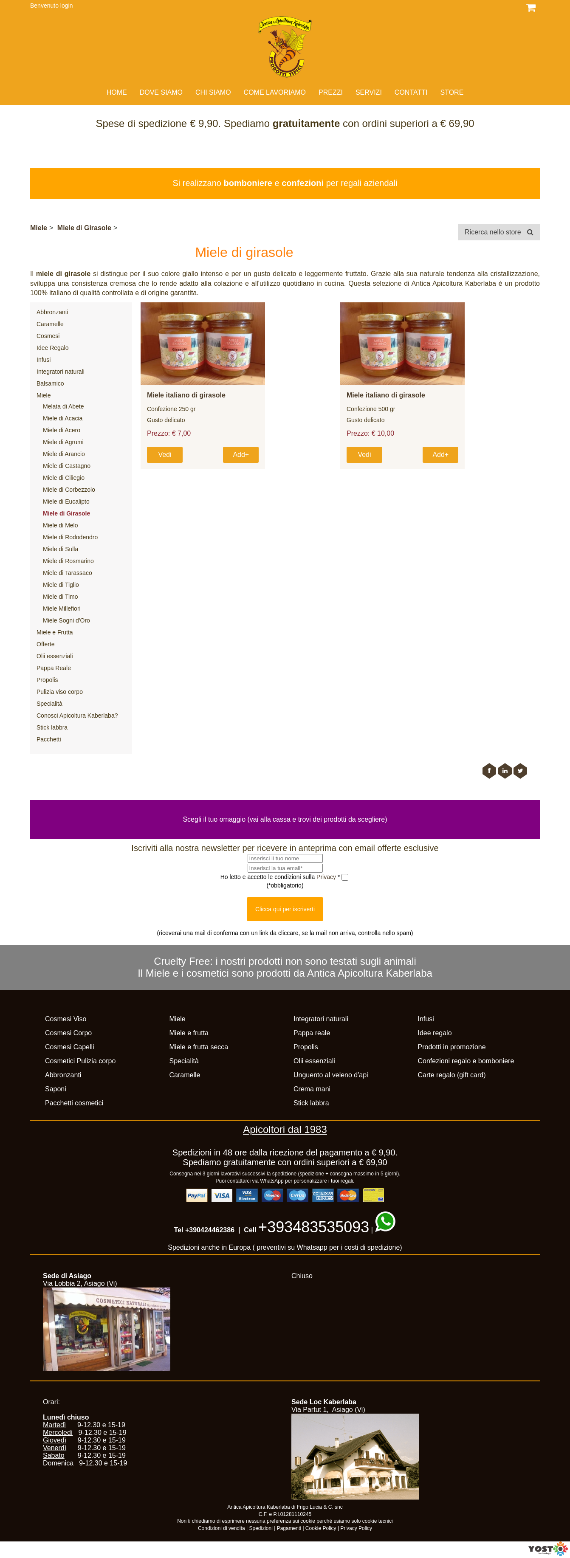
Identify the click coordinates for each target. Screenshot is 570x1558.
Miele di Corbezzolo (69, 489)
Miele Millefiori (62, 608)
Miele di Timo (60, 596)
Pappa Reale (54, 668)
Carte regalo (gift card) (452, 1075)
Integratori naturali (61, 371)
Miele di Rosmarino (68, 561)
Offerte (46, 644)
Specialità (49, 703)
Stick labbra (52, 727)
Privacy (327, 876)
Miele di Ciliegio (64, 477)
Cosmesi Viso (66, 1019)
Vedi (164, 454)
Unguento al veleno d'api (330, 1075)
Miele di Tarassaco (67, 572)
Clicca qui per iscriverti (285, 909)
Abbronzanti (52, 312)
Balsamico (50, 383)
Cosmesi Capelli (69, 1047)
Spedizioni (261, 1528)
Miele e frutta (189, 1033)
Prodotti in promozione (452, 1047)
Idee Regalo (53, 347)
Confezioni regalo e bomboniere (466, 1061)
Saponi (55, 1089)
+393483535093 (313, 1227)
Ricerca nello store (499, 232)
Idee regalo (435, 1033)
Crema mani (311, 1089)
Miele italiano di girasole (186, 395)
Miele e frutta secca (199, 1047)
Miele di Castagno (66, 465)
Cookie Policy (320, 1528)
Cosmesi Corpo (68, 1033)
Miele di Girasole (84, 227)
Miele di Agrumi (63, 442)
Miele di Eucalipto (66, 501)
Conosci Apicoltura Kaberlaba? (77, 715)
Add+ (241, 454)
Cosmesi (48, 335)
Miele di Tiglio (61, 584)
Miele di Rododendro (70, 537)
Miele (38, 227)
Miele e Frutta (55, 632)
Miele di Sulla (60, 549)
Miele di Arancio (64, 454)
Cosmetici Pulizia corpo (80, 1061)
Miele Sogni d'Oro (66, 620)
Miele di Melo (60, 525)
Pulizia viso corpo (60, 691)
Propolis (47, 679)
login (66, 5)
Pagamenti (289, 1528)
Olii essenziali (55, 656)
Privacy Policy (356, 1528)
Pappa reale (311, 1033)
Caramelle (50, 324)
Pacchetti (49, 739)
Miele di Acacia (62, 418)
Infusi (44, 359)
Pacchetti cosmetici (74, 1103)
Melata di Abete (63, 406)
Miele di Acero (61, 430)
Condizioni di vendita (221, 1528)
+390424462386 (209, 1230)
